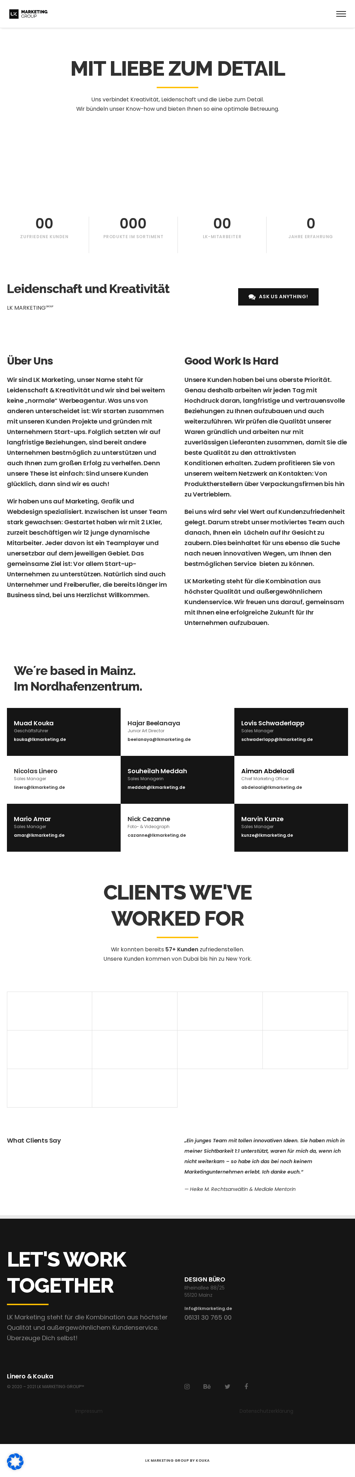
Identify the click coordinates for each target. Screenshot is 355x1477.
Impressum (89, 1411)
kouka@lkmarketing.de (40, 739)
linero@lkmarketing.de (39, 787)
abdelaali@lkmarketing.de (271, 787)
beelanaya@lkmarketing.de (159, 739)
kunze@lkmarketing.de (267, 835)
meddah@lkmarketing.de (156, 787)
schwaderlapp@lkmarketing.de (277, 739)
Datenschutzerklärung (266, 1411)
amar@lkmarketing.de (39, 835)
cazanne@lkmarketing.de (157, 835)
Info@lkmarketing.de (208, 1308)
